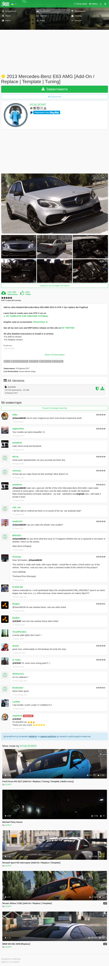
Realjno (16, 604)
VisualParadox (19, 632)
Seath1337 (17, 521)
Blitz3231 (16, 535)
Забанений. (28, 716)
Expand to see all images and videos (55, 286)
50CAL (15, 456)
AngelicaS (17, 715)
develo (15, 646)
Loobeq (16, 702)
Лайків (28, 294)
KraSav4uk (17, 587)
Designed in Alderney (11, 959)
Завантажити (54, 89)
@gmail (80, 494)
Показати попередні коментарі (54, 408)
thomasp (16, 557)
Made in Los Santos (10, 962)
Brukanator (17, 688)
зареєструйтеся (48, 736)
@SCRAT (16, 621)
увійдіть (33, 736)
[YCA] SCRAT (38, 104)
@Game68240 (19, 418)
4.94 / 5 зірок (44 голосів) (11, 300)
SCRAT (8, 784)
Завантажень (12, 294)
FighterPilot (18, 429)
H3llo (14, 415)
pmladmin (17, 442)
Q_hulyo (16, 660)
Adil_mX (16, 507)
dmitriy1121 (18, 674)
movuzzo (16, 470)
